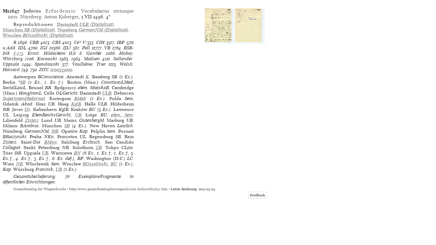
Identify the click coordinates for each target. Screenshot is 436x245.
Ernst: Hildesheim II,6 (52, 53)
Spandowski (47, 64)
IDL (22, 48)
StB (54, 131)
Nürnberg (30, 17)
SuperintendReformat (24, 98)
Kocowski (47, 59)
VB (107, 48)
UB (78, 115)
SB (23, 82)
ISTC (44, 69)
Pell (86, 48)
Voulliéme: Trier (89, 64)
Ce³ (77, 42)
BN (77, 153)
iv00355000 (61, 69)
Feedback (257, 195)
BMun (50, 142)
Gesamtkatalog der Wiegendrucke (39, 189)
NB (19, 164)
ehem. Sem (122, 115)
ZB (99, 147)
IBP (121, 42)
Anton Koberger (61, 17)
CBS (56, 42)
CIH (100, 42)
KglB (76, 104)
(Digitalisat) (85, 24)
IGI (43, 48)
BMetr (80, 98)
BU (114, 164)
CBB (34, 42)
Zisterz (31, 120)
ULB (106, 93)
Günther (94, 53)
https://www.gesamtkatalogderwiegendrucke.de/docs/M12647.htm (118, 189)
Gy (27, 109)
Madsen (92, 59)
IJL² (67, 48)
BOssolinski (95, 164)
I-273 (18, 53)
